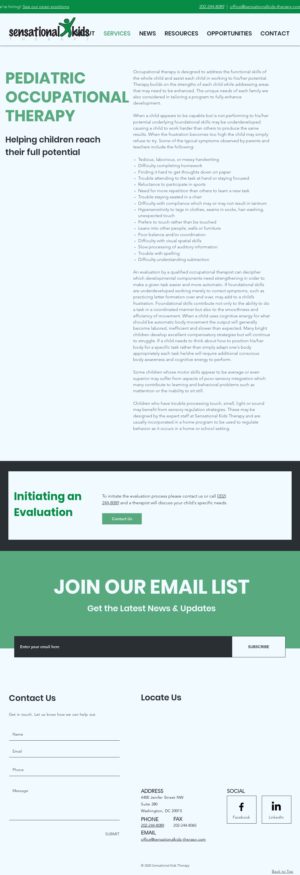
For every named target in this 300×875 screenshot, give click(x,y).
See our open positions (46, 6)
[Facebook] (241, 817)
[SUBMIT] (111, 834)
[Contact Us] (122, 518)
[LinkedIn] (276, 817)
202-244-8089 (211, 6)
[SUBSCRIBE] (258, 646)
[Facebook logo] (241, 806)
